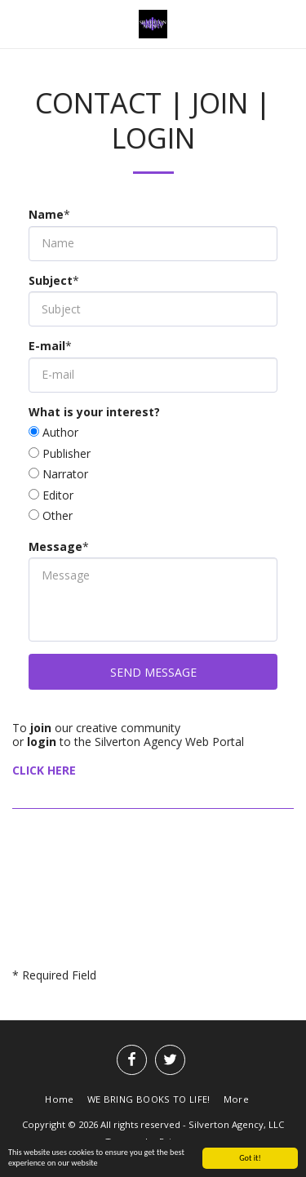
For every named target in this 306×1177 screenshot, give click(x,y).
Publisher (66, 453)
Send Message (153, 672)
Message (55, 547)
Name (46, 214)
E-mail (47, 346)
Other (57, 516)
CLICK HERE (44, 770)
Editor (57, 495)
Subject (51, 280)
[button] (18, 23)
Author (60, 432)
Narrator (65, 474)
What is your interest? (94, 412)
